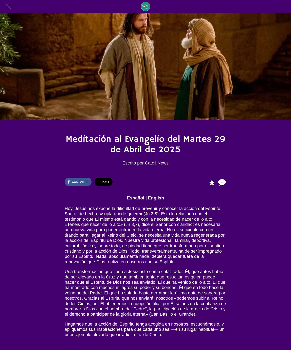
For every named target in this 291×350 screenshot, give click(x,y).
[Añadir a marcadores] (212, 182)
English (156, 197)
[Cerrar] (8, 6)
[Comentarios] (221, 182)
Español (135, 197)
